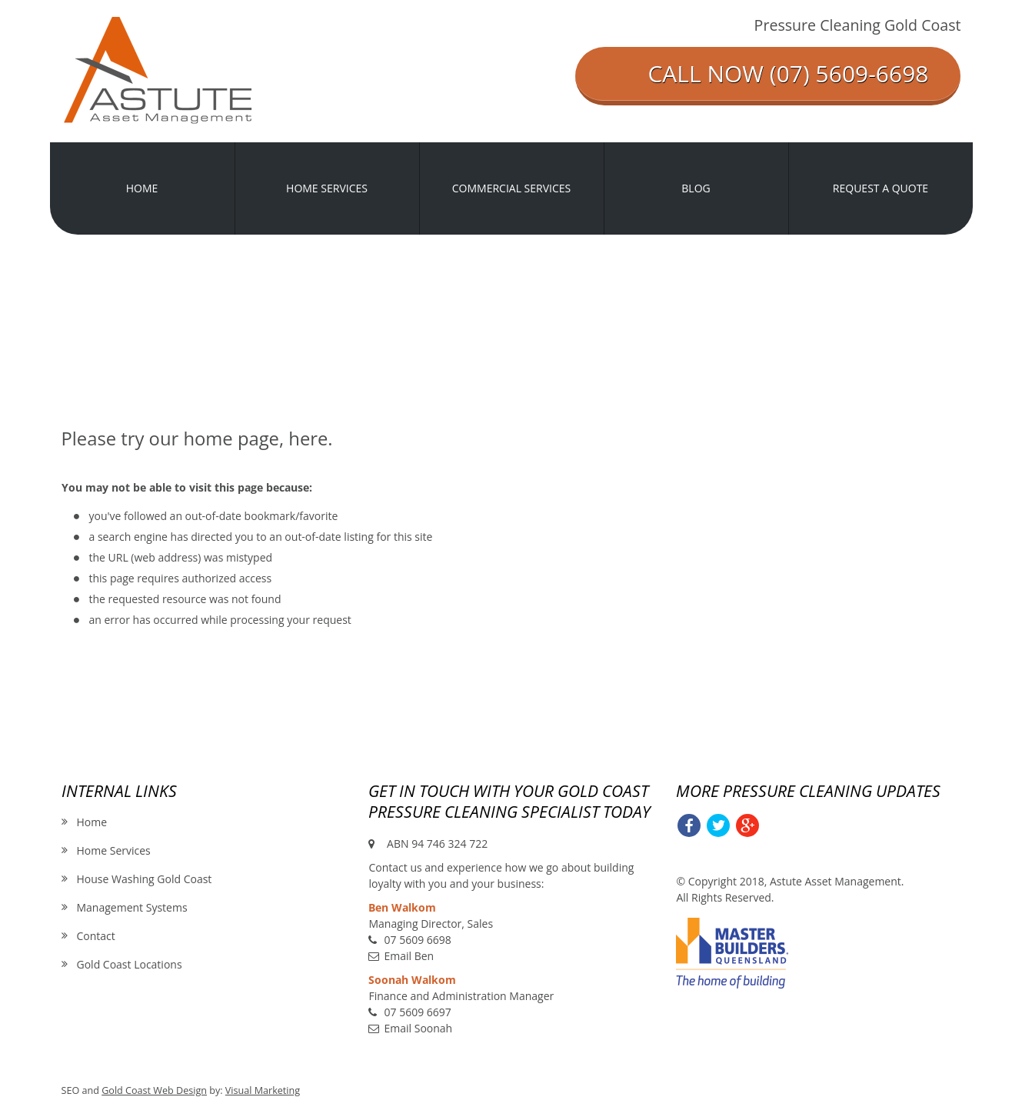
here (308, 438)
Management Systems (132, 907)
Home (92, 822)
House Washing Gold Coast (144, 879)
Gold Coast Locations (129, 964)
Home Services (114, 850)
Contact (96, 936)
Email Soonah (418, 1028)
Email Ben (409, 956)
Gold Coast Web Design (154, 1090)
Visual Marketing (262, 1090)
